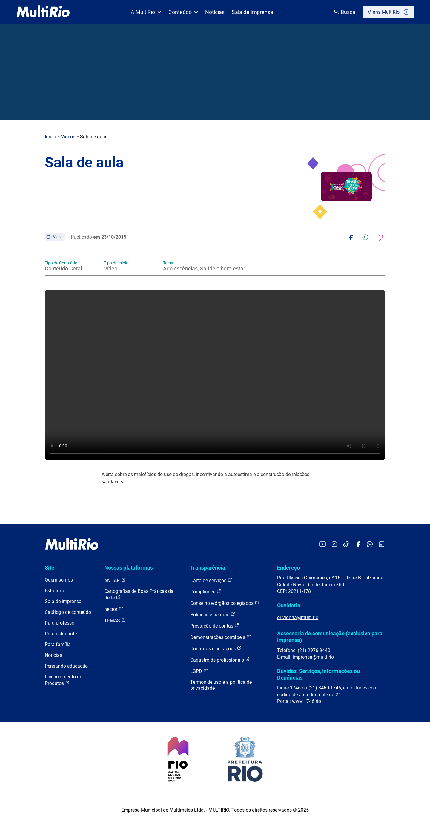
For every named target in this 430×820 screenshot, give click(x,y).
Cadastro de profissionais (220, 660)
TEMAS (115, 620)
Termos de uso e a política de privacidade (221, 685)
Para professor (60, 623)
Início (50, 137)
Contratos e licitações (216, 648)
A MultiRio (146, 12)
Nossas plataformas (128, 567)
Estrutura (54, 590)
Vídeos (68, 137)
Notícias (215, 12)
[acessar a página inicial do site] (43, 12)
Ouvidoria (288, 605)
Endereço (288, 567)
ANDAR (115, 580)
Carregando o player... (215, 375)
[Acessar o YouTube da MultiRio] (322, 544)
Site (49, 567)
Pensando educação (66, 666)
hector (113, 609)
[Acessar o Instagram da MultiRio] (334, 544)
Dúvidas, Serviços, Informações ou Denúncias (318, 674)
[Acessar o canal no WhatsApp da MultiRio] (370, 544)
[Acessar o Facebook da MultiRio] (358, 544)
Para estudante (61, 634)
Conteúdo (183, 12)
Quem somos (59, 580)
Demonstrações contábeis (220, 637)
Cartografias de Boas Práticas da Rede (138, 594)
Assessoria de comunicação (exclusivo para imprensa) (330, 636)
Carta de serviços (211, 580)
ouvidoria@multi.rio (297, 617)
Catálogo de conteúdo (68, 612)
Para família (58, 644)
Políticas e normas (212, 614)
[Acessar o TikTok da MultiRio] (346, 544)
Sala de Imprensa (252, 12)
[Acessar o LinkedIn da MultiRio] (381, 544)
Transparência (207, 567)
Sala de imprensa (63, 601)
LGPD (199, 671)
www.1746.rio (306, 701)
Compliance (205, 591)
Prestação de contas (214, 625)
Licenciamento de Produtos (63, 680)
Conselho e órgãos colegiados (224, 603)
